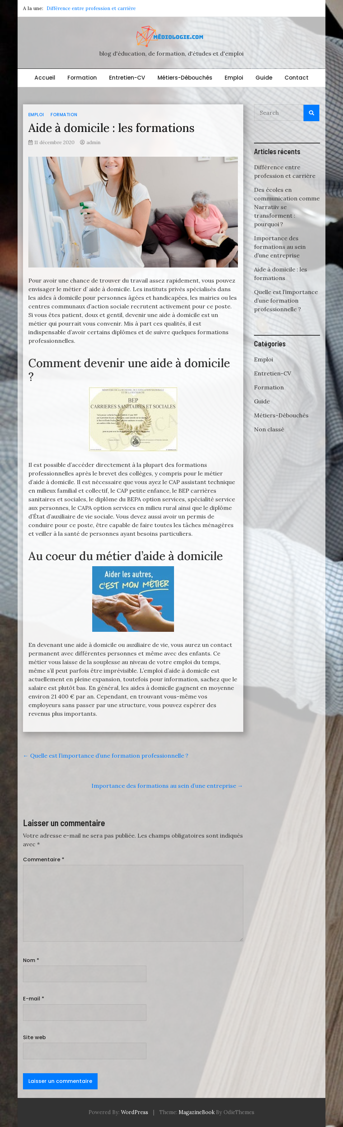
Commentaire (43, 859)
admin (93, 142)
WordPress (134, 1112)
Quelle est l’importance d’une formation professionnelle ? (105, 755)
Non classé (269, 429)
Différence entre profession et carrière (91, 8)
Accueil (44, 77)
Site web (34, 1037)
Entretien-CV (127, 77)
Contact (297, 77)
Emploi (234, 77)
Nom (31, 960)
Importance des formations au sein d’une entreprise (167, 785)
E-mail (33, 998)
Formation (82, 77)
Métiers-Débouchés (185, 77)
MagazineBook (197, 1112)
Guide (263, 77)
